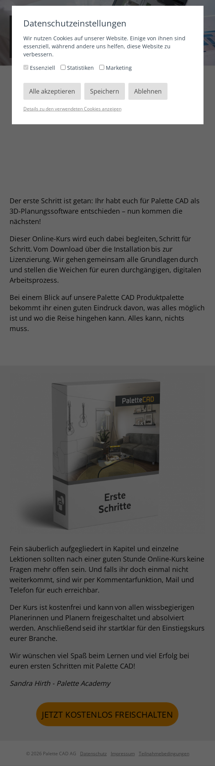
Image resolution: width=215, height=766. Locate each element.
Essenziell (40, 67)
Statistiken (78, 67)
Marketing (115, 67)
